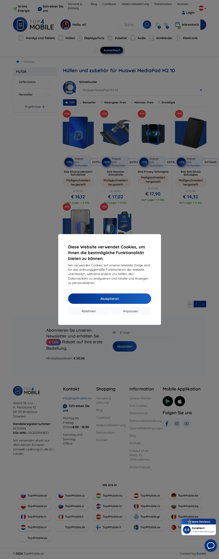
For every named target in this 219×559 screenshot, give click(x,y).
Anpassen (130, 311)
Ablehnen (89, 311)
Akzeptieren (109, 299)
